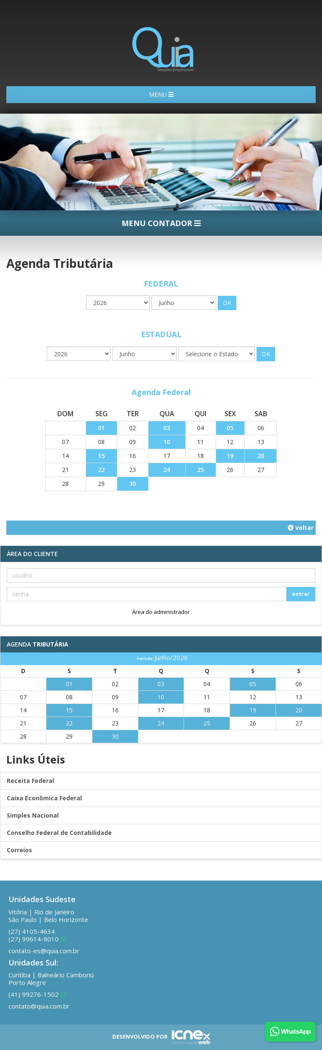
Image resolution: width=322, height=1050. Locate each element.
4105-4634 (31, 931)
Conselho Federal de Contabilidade (59, 833)
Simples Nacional (33, 815)
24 (166, 470)
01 (101, 428)
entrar (301, 593)
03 (166, 428)
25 (200, 470)
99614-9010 (37, 939)
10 (166, 442)
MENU (161, 94)
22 (101, 470)
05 (230, 428)
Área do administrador (161, 612)
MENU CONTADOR (161, 223)
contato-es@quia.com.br (43, 950)
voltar (301, 528)
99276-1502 (37, 994)
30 (132, 484)
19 (230, 456)
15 (101, 456)
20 (260, 456)
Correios (19, 850)
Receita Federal (30, 781)
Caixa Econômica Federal (44, 798)
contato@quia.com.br (39, 1006)
